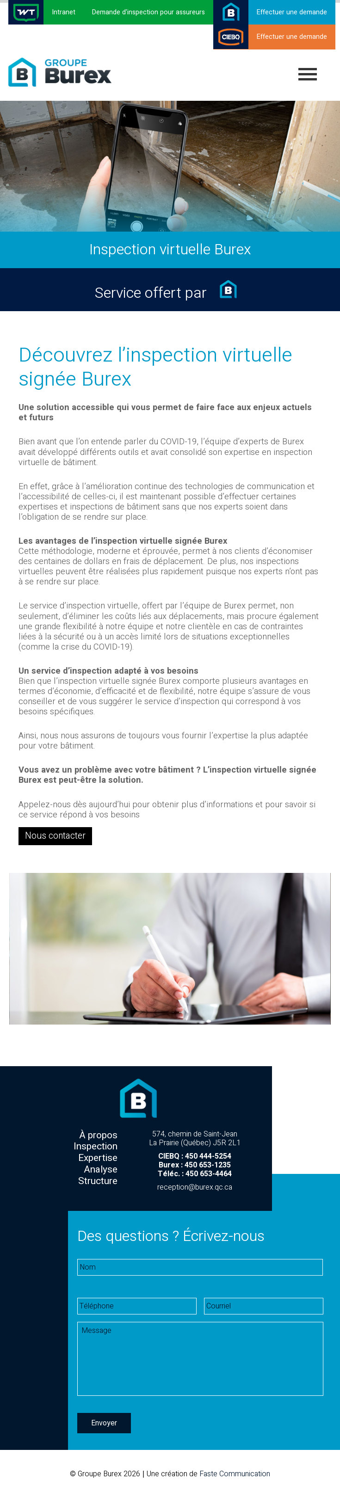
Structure (97, 1181)
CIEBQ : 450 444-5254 (194, 1156)
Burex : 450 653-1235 (195, 1165)
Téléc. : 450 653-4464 (195, 1173)
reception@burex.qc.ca (194, 1187)
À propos (98, 1135)
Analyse (100, 1169)
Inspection (95, 1146)
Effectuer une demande (292, 12)
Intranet (63, 12)
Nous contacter (53, 835)
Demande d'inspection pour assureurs (148, 12)
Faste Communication (234, 1474)
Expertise (97, 1158)
